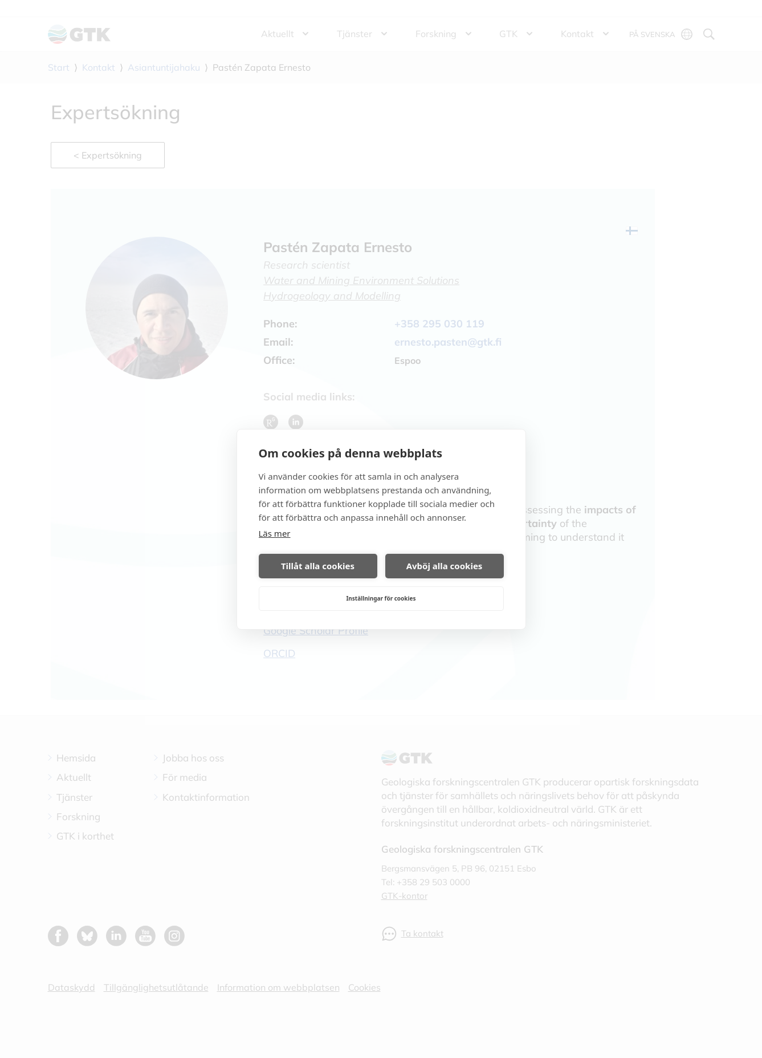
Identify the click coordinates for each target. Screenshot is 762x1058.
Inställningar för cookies (380, 598)
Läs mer (275, 533)
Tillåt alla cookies (317, 565)
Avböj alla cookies (444, 565)
